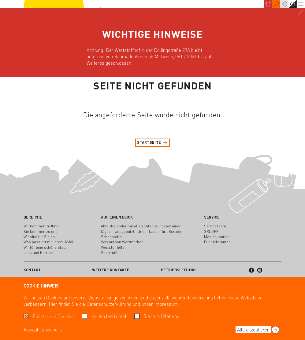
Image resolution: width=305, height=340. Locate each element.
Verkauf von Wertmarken (122, 241)
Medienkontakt (217, 236)
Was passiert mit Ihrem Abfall (49, 241)
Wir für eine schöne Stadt (45, 247)
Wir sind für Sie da (39, 236)
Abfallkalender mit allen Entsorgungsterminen (141, 225)
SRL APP (211, 231)
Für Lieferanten (217, 241)
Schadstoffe (111, 236)
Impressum (166, 304)
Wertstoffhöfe (113, 247)
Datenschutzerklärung (109, 304)
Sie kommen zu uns (41, 231)
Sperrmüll (110, 252)
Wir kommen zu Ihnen (42, 225)
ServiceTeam (215, 225)
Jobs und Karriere (39, 252)
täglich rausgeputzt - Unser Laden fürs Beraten (141, 231)
